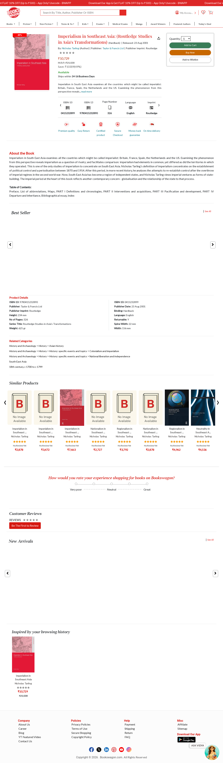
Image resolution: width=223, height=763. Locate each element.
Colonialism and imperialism (104, 351)
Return (129, 732)
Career (22, 728)
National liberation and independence (110, 356)
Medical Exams (120, 24)
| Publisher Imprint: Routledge (140, 48)
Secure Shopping (81, 732)
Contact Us (25, 741)
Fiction (26, 24)
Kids (84, 24)
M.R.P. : (66, 62)
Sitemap (182, 728)
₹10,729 (63, 58)
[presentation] (60, 104)
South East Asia (17, 361)
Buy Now (190, 52)
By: (68, 48)
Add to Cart (190, 45)
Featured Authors (182, 24)
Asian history (56, 345)
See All (208, 211)
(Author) (84, 48)
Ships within (76, 76)
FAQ (127, 737)
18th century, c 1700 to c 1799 (26, 366)
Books (10, 24)
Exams (99, 24)
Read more (86, 91)
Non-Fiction (46, 24)
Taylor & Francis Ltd (113, 48)
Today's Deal (204, 24)
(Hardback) (114, 43)
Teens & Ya (66, 24)
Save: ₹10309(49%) (69, 66)
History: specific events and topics (68, 351)
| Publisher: (107, 48)
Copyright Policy (81, 737)
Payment (130, 724)
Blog (21, 732)
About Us (24, 724)
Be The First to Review (25, 525)
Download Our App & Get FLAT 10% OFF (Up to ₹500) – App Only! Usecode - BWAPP (148, 3)
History (43, 345)
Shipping (130, 728)
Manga (139, 24)
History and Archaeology (22, 345)
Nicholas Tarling (70, 48)
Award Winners (158, 24)
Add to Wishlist (190, 59)
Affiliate (182, 724)
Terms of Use (79, 728)
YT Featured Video (29, 737)
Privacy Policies (80, 724)
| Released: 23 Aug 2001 (134, 43)
